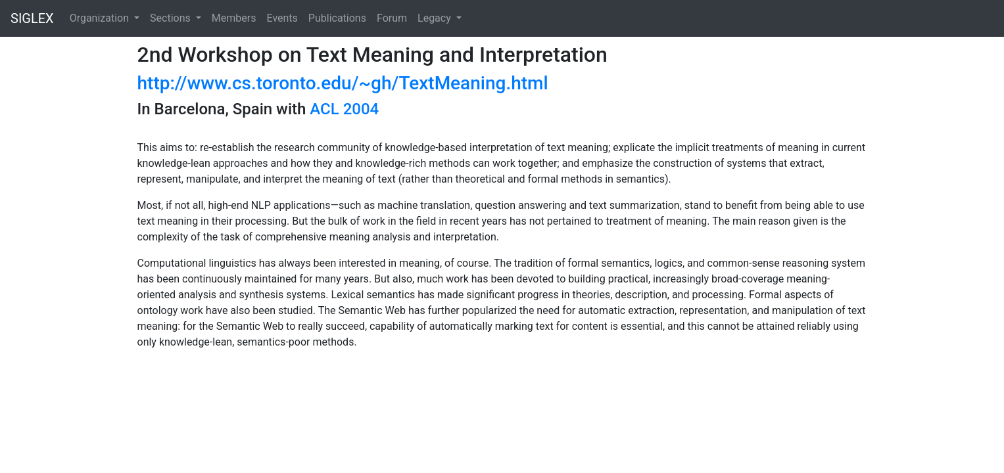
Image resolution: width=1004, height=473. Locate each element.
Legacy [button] (436, 18)
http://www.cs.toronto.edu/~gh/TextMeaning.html (342, 83)
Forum (392, 18)
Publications (337, 18)
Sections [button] (171, 18)
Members (234, 18)
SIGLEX (32, 18)
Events (281, 18)
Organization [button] (100, 18)
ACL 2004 (344, 109)
